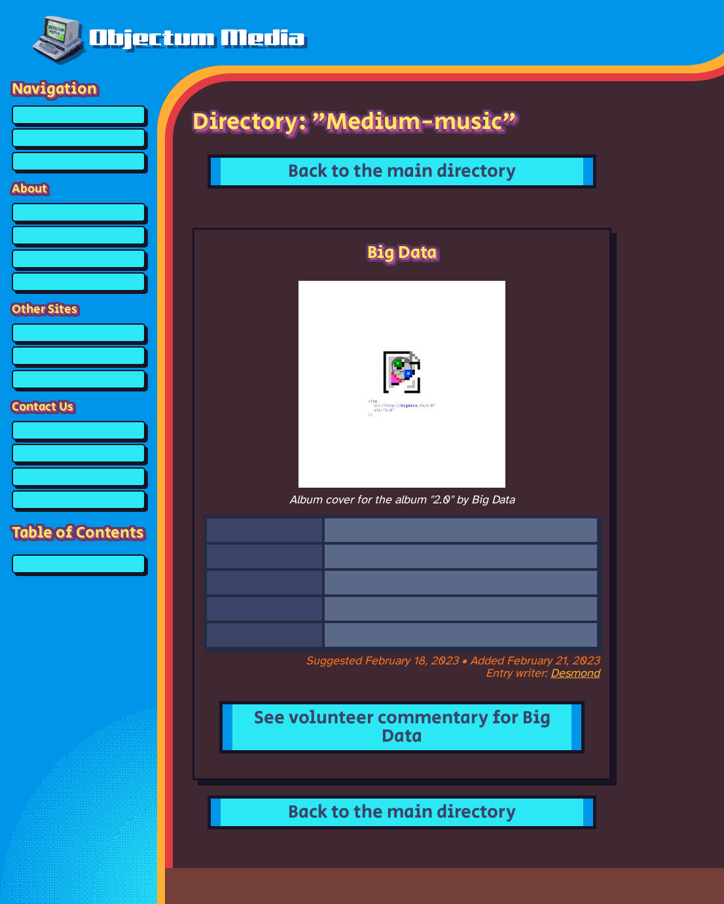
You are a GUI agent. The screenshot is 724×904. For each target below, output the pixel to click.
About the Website (78, 212)
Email (78, 499)
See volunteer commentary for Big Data (402, 727)
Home (78, 114)
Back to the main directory (402, 171)
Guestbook (78, 430)
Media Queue (78, 161)
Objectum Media (168, 37)
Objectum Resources (78, 332)
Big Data (78, 563)
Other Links (78, 379)
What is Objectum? (78, 235)
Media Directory (78, 137)
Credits (78, 281)
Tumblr (78, 476)
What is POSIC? (78, 258)
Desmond (575, 674)
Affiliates (78, 355)
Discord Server (78, 453)
